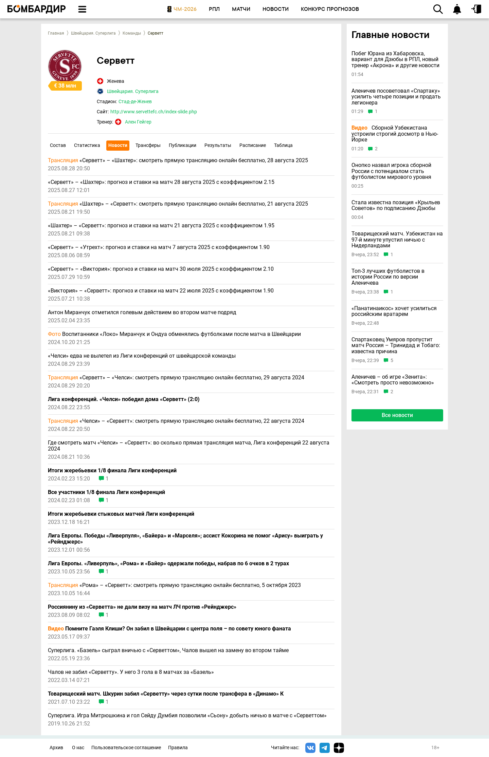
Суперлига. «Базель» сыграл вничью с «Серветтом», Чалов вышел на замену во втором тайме (168, 650)
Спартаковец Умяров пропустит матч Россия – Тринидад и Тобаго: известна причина (395, 346)
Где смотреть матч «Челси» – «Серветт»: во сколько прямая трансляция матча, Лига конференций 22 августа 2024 (188, 446)
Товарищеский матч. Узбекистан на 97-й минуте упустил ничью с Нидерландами (397, 240)
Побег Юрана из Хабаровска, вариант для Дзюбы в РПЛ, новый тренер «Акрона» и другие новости (395, 60)
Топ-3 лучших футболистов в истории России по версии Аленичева (387, 277)
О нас (78, 747)
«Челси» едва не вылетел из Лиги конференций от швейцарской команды (142, 356)
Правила (178, 747)
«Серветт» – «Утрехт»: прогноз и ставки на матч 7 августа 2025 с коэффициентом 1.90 (159, 247)
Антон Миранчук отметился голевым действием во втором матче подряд (142, 312)
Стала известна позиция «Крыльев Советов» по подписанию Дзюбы (395, 205)
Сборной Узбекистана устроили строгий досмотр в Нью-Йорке (394, 134)
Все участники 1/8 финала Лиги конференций (106, 492)
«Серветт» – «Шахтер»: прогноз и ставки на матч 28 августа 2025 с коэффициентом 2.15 (161, 182)
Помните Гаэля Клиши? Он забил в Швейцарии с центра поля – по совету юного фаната (169, 629)
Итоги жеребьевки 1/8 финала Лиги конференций (112, 471)
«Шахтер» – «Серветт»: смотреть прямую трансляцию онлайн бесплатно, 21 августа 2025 (178, 204)
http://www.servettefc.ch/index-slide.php (153, 111)
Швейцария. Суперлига (93, 33)
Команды (132, 33)
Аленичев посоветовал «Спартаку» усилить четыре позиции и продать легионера (396, 97)
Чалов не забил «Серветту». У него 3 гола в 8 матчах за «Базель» (131, 672)
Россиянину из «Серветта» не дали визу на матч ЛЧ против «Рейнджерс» (142, 607)
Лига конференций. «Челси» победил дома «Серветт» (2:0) (124, 399)
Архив (56, 747)
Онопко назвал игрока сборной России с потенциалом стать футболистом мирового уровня (391, 171)
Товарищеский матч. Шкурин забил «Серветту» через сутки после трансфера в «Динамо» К (166, 694)
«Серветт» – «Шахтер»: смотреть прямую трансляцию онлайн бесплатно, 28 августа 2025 (178, 160)
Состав (58, 145)
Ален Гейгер (138, 122)
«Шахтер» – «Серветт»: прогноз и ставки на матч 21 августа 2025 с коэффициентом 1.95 (161, 226)
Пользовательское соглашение (126, 747)
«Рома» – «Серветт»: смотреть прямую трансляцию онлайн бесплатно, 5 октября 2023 (174, 585)
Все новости (397, 415)
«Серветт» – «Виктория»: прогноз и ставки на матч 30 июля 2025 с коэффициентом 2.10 (161, 269)
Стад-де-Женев (135, 101)
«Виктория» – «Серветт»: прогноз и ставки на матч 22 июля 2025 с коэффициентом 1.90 (161, 291)
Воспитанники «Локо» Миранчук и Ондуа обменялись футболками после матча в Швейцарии (174, 334)
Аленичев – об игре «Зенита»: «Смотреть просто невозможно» (392, 380)
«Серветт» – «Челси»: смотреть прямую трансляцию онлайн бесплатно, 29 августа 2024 (176, 378)
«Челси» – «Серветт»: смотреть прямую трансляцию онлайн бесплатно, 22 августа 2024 (176, 421)
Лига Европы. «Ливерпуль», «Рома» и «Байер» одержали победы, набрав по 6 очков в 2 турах (168, 564)
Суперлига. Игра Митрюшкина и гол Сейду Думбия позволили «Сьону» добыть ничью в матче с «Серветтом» (187, 716)
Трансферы (148, 145)
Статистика (87, 145)
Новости (117, 145)
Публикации (182, 145)
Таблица (283, 145)
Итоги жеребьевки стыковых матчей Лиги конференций (121, 514)
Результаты (217, 145)
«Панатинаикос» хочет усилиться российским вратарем (394, 311)
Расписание (252, 145)
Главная (56, 33)
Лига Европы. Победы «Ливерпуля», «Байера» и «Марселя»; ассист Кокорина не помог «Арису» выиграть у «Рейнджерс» (185, 539)
